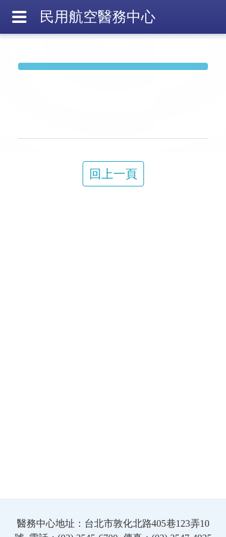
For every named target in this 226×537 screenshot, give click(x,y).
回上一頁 (113, 173)
